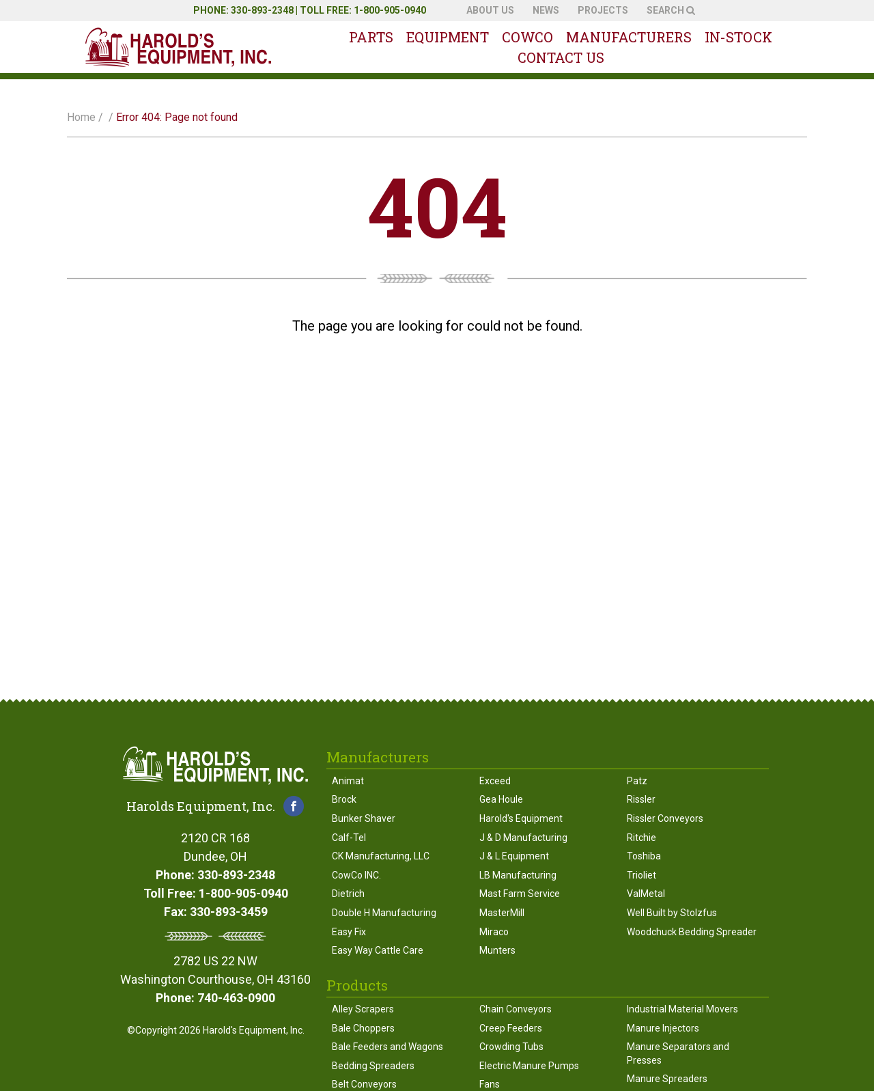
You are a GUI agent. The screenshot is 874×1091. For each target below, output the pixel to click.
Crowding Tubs (511, 1046)
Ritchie (641, 837)
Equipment (447, 37)
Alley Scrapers (363, 1009)
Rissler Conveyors (665, 818)
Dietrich (348, 893)
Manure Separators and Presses (678, 1053)
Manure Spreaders (667, 1078)
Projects (603, 10)
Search (671, 10)
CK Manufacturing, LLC (380, 856)
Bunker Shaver (363, 818)
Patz (637, 780)
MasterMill (501, 912)
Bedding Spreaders (373, 1065)
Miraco (494, 931)
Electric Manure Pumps (529, 1065)
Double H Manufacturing (384, 912)
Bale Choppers (363, 1028)
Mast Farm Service (519, 893)
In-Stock (738, 37)
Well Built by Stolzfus (672, 912)
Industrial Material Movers (682, 1009)
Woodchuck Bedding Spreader (692, 931)
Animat (348, 780)
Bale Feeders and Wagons (387, 1046)
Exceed (495, 780)
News (546, 10)
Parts (371, 37)
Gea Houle (501, 799)
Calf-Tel (349, 837)
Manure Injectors (663, 1028)
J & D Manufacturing (523, 837)
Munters (497, 950)
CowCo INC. (356, 875)
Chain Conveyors (515, 1009)
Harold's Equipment (521, 818)
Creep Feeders (510, 1028)
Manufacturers (629, 37)
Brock (344, 799)
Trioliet (641, 875)
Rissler (641, 799)
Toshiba (644, 856)
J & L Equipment (514, 856)
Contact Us (561, 57)
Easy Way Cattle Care (377, 950)
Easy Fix (349, 931)
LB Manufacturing (517, 875)
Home (81, 117)
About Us (490, 10)
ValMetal (646, 893)
